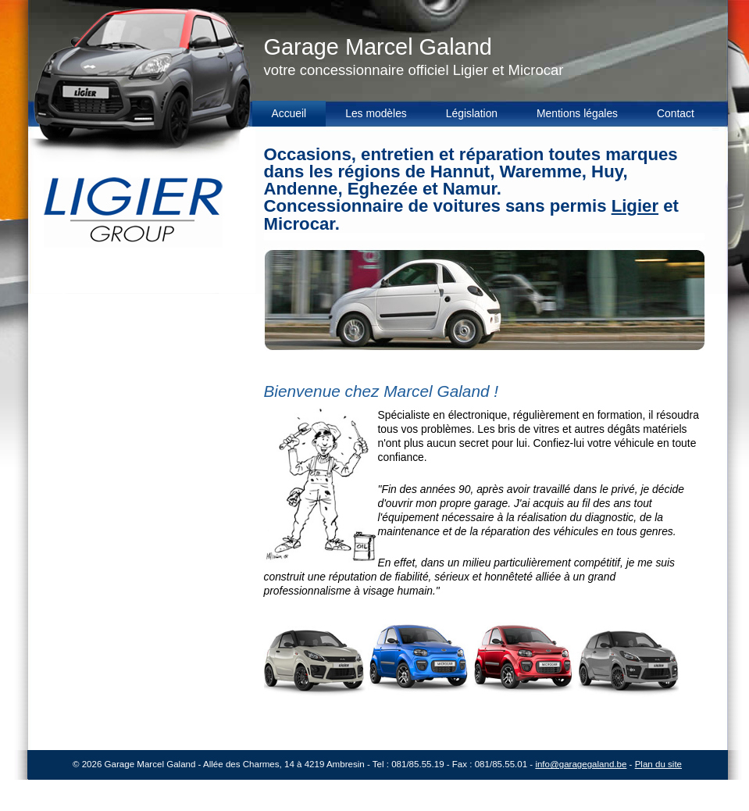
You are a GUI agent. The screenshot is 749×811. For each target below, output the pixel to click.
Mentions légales (577, 113)
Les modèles (376, 113)
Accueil (289, 113)
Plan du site (658, 764)
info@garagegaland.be (580, 764)
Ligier (635, 206)
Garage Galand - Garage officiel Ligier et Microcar (129, 147)
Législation (472, 113)
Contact (675, 113)
